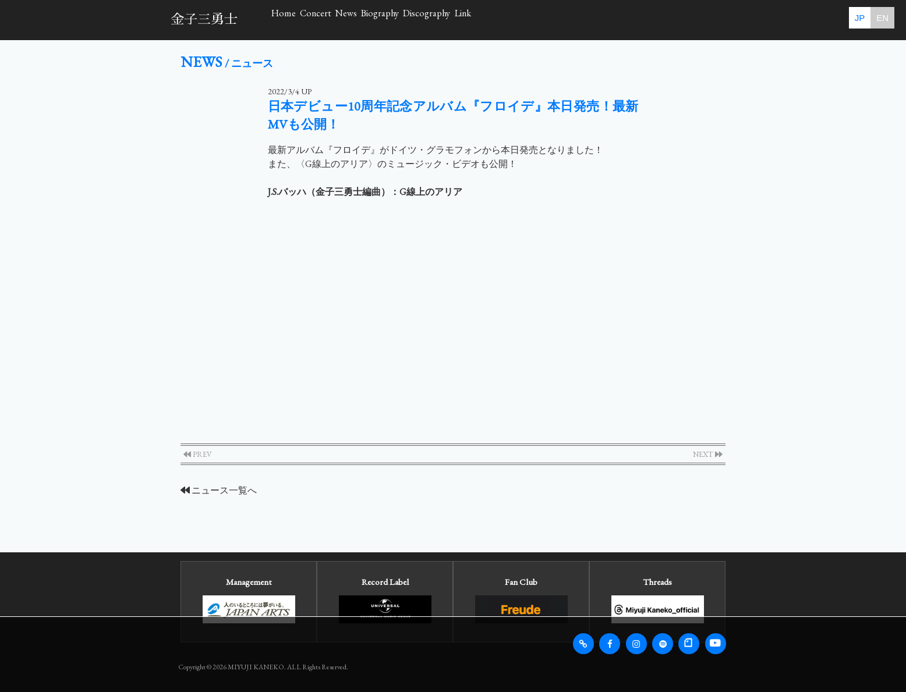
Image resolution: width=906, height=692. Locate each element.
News (432, 19)
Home (300, 19)
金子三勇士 (204, 19)
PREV (197, 454)
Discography (586, 19)
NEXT (708, 454)
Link (659, 19)
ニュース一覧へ (219, 490)
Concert (366, 19)
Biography (502, 19)
